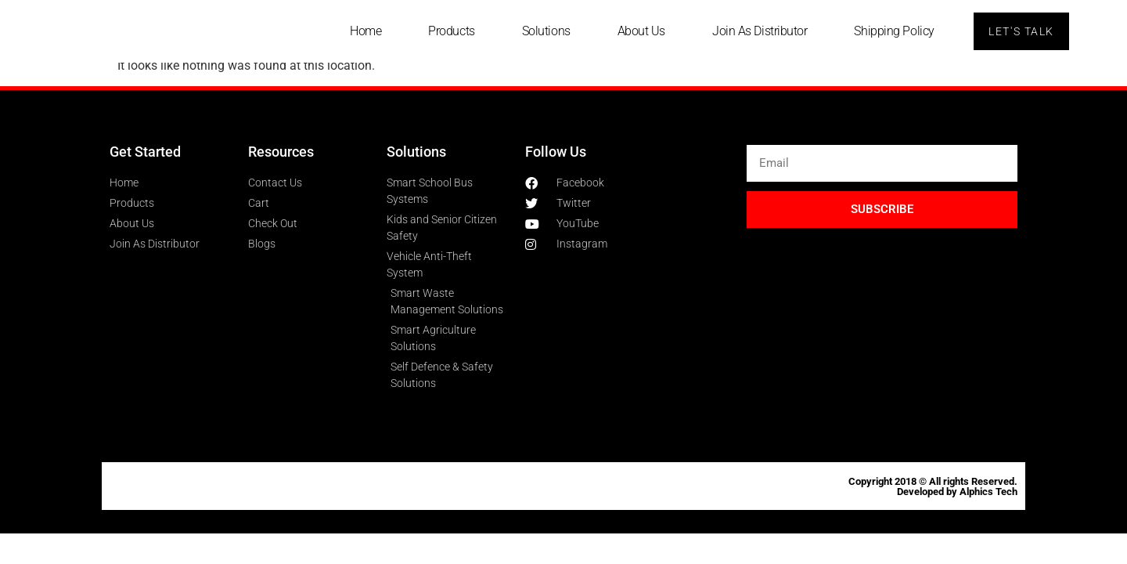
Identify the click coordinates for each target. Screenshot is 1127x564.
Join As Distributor (757, 31)
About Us (639, 31)
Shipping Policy (892, 31)
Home (363, 31)
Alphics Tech (988, 491)
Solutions (544, 31)
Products (450, 31)
